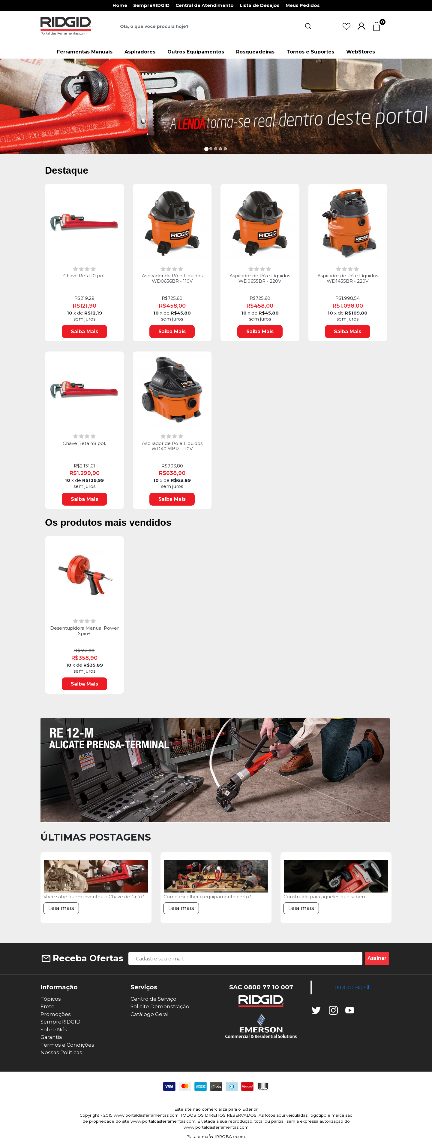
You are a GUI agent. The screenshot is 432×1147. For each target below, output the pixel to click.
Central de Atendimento (205, 5)
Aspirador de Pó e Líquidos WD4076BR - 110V (172, 446)
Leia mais (61, 908)
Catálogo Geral (149, 1014)
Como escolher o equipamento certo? (207, 896)
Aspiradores (139, 52)
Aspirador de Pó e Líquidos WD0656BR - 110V (172, 278)
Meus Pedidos (303, 5)
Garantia (51, 1037)
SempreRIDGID (151, 5)
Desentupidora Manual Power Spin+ (84, 630)
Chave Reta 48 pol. (84, 443)
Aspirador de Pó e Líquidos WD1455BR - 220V (347, 278)
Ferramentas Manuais (84, 52)
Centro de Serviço (153, 999)
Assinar (377, 958)
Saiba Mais (84, 331)
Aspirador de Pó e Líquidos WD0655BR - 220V (260, 278)
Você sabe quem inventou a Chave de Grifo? (94, 896)
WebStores (360, 52)
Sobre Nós (53, 1030)
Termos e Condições (67, 1045)
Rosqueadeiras (255, 52)
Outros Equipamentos (195, 52)
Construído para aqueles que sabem (325, 896)
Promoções (55, 1014)
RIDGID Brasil (351, 987)
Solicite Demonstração (159, 1006)
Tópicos (50, 999)
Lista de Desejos (260, 5)
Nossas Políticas (61, 1052)
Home (119, 5)
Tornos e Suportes (310, 52)
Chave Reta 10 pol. (84, 275)
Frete (47, 1006)
